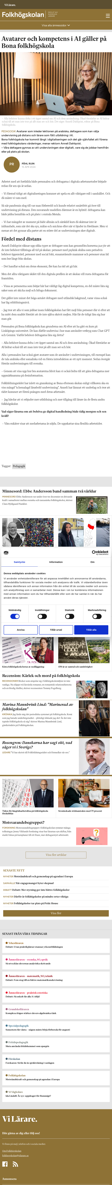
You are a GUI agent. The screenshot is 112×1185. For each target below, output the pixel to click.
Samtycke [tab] (19, 562)
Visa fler (56, 913)
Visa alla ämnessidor (54, 25)
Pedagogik (19, 466)
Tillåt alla (91, 629)
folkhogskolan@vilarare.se (15, 1156)
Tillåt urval (56, 629)
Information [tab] (56, 562)
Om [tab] (92, 562)
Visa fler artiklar (56, 855)
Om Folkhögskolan (11, 1151)
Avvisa (21, 629)
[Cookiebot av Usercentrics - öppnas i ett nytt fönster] (94, 552)
